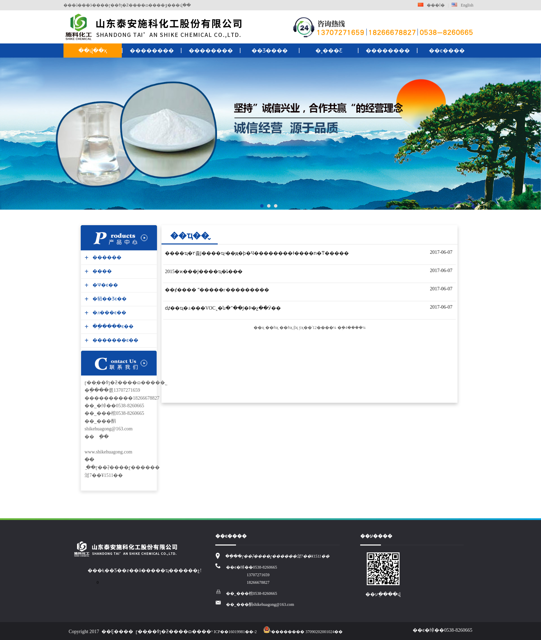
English (462, 5)
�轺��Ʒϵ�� (109, 298)
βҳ (296, 327)
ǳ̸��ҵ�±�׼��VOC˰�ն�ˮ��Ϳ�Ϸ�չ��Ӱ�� (223, 308)
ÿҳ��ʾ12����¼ (317, 327)
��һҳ (271, 327)
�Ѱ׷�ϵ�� (104, 285)
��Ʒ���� (270, 50)
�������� (152, 50)
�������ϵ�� (114, 340)
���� (101, 271)
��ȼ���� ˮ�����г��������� (217, 289)
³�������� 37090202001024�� (303, 631)
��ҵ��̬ (189, 235)
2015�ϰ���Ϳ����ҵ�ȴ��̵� (204, 271)
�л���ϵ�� (108, 312)
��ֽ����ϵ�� (112, 326)
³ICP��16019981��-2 (234, 631)
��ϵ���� (447, 50)
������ (106, 257)
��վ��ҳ (92, 50)
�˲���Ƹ (328, 50)
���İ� (431, 5)
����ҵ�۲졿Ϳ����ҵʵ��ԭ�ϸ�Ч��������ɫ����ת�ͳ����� (257, 253)
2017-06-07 (441, 252)
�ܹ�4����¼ (351, 327)
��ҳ (259, 327)
